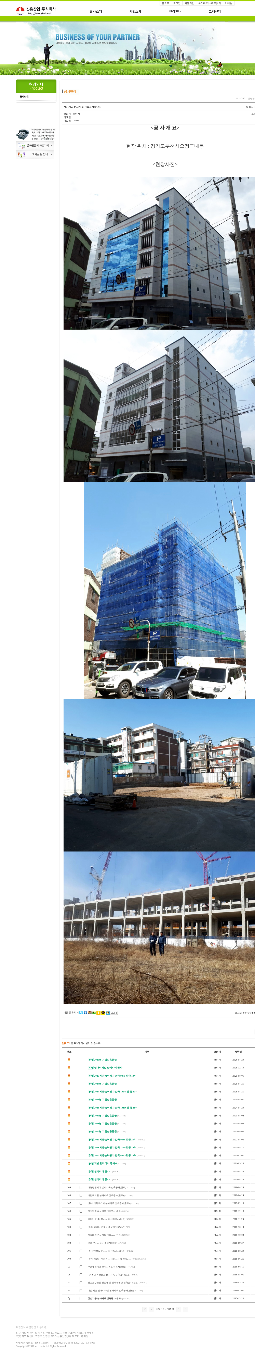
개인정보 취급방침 (26, 1327)
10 (173, 1309)
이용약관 (42, 1327)
